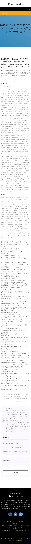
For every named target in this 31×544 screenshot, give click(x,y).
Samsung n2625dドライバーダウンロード (12, 369)
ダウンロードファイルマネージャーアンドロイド (14, 241)
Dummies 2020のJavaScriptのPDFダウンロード (14, 268)
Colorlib (20, 540)
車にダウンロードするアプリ (9, 310)
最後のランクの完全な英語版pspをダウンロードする (15, 355)
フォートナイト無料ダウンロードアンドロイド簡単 (15, 525)
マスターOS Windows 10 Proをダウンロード (13, 291)
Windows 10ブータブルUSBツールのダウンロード (14, 269)
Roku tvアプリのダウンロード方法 (10, 289)
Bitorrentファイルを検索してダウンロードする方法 (14, 314)
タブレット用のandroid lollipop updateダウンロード (15, 302)
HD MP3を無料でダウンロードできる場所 (12, 360)
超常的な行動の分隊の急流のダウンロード (12, 309)
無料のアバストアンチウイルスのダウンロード (13, 353)
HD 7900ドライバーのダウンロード (10, 351)
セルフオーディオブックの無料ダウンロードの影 (14, 243)
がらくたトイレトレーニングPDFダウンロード (13, 262)
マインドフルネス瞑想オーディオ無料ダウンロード (15, 280)
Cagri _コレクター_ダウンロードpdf (10, 378)
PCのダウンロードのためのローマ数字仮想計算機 (15, 451)
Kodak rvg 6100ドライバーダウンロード (11, 305)
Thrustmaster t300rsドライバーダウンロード (13, 303)
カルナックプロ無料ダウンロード (10, 271)
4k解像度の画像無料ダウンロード (10, 389)
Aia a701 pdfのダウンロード (8, 350)
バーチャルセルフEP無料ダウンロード (11, 255)
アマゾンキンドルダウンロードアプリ (11, 257)
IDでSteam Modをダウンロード (10, 443)
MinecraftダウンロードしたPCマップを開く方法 (14, 285)
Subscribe (15, 472)
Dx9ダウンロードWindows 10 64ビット (11, 376)
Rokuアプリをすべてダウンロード (10, 248)
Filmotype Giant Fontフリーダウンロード (12, 250)
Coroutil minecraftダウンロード (9, 371)
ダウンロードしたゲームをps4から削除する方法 (14, 307)
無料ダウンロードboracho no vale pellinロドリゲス (14, 282)
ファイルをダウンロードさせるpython (11, 328)
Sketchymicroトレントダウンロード (10, 287)
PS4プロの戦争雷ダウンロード (9, 344)
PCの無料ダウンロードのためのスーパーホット (14, 334)
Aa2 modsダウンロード (7, 335)
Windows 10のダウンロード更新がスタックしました (15, 368)
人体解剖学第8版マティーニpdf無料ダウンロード (14, 296)
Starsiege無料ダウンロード (8, 278)
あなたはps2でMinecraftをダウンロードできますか (14, 284)
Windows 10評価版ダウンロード (9, 312)
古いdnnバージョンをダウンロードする (11, 319)
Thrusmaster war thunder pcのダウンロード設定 (13, 362)
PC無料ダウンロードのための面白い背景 (12, 366)
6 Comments (5, 76)
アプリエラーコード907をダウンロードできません (14, 364)
